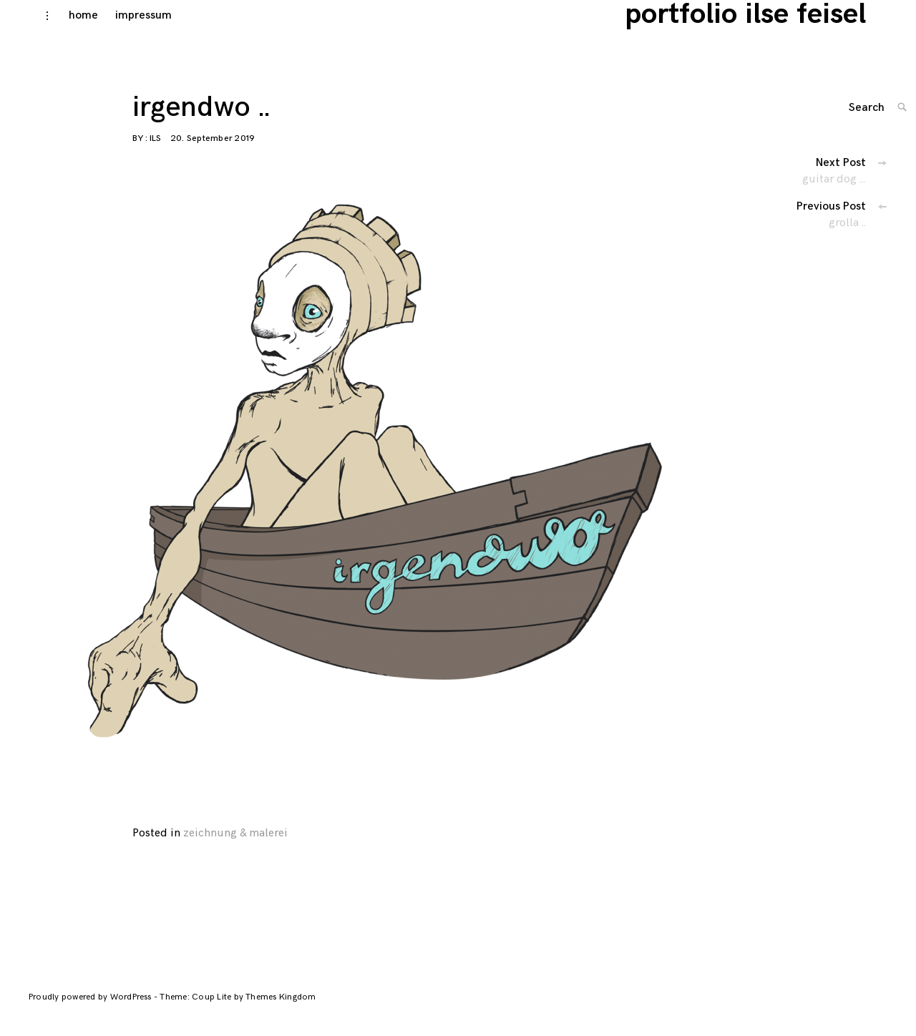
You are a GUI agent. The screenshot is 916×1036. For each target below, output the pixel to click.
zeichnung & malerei (235, 847)
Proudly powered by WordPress (91, 1011)
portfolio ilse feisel (766, 28)
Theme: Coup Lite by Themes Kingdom (238, 1011)
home (65, 29)
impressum (125, 29)
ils (155, 152)
